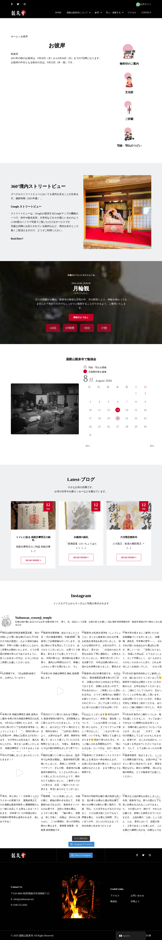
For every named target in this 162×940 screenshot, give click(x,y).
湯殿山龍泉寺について (77, 12)
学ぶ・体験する (113, 12)
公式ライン (143, 4)
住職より (135, 900)
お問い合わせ (137, 895)
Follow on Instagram (81, 854)
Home (58, 12)
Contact (146, 12)
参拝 (97, 12)
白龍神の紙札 (81, 536)
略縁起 (113, 900)
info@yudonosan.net (24, 898)
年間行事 (146, 935)
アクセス (132, 12)
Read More (33, 560)
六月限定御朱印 (128, 536)
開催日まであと (81, 316)
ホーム (14, 36)
